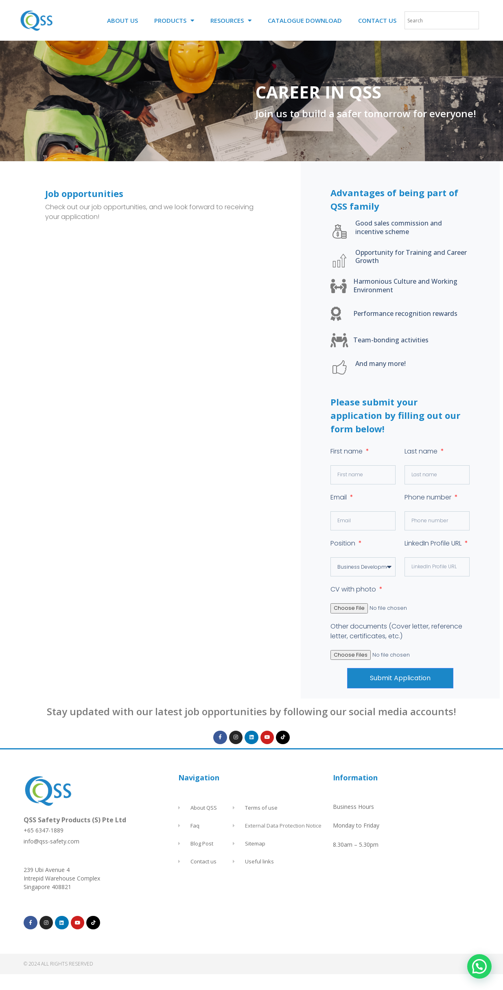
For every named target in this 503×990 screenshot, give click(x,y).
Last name (422, 451)
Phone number (429, 497)
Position (343, 543)
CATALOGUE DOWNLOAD (305, 20)
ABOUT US (122, 20)
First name (347, 451)
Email (339, 497)
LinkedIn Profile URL (434, 543)
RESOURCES (231, 20)
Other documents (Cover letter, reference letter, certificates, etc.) (396, 630)
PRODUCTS (174, 20)
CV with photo (354, 589)
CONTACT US (377, 20)
